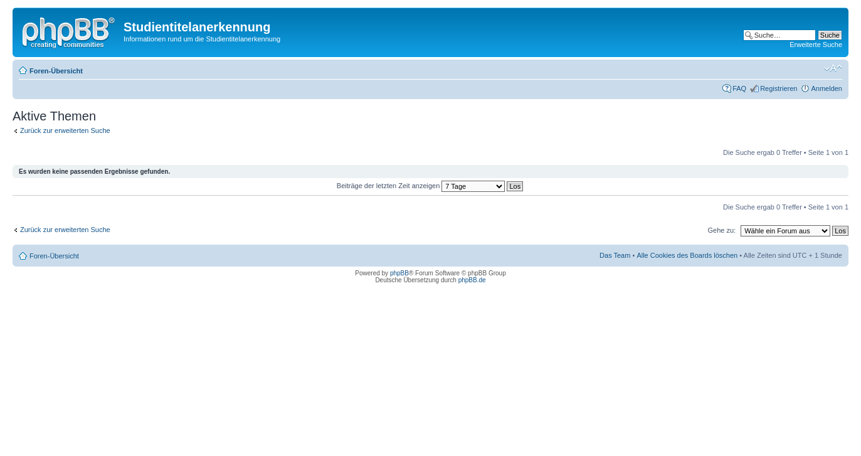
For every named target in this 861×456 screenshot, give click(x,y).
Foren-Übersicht (56, 71)
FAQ (739, 88)
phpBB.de (472, 280)
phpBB (399, 273)
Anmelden (826, 88)
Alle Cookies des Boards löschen (687, 255)
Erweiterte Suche (816, 44)
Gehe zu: (721, 230)
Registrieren (778, 88)
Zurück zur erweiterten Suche (65, 130)
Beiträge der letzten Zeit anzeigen (430, 185)
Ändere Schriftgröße (833, 68)
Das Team (615, 255)
